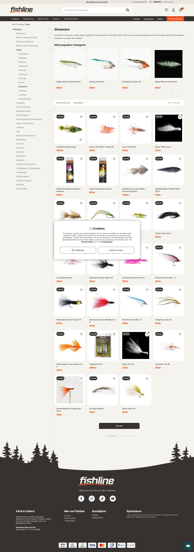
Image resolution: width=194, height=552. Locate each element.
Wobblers (31, 185)
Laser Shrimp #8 (129, 147)
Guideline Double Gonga (66, 147)
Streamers (23, 86)
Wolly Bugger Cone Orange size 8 (69, 365)
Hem (13, 24)
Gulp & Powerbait (23, 107)
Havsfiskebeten (31, 115)
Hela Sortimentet (71, 19)
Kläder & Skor (43, 19)
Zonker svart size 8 (163, 233)
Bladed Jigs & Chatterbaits (27, 46)
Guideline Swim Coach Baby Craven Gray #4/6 (133, 190)
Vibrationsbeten (22, 176)
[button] (165, 2)
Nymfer (22, 82)
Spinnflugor (20, 156)
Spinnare (31, 152)
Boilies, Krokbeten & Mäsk (31, 37)
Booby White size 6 (163, 147)
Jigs (18, 131)
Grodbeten (20, 103)
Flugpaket (23, 58)
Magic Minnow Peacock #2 (166, 82)
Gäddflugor (23, 66)
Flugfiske (15, 19)
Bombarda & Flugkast (31, 41)
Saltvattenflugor (25, 99)
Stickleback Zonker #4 (131, 82)
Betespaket (31, 33)
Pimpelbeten (31, 140)
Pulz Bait (19, 144)
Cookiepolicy (106, 242)
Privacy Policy (87, 242)
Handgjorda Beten (31, 111)
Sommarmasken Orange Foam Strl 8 (68, 409)
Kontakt (95, 515)
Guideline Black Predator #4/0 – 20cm (168, 190)
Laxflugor (22, 95)
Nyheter (136, 19)
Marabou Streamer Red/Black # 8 (102, 321)
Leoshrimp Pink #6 (64, 278)
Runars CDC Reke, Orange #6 (101, 147)
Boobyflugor (23, 54)
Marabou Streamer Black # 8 (101, 278)
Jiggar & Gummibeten (31, 123)
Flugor (27, 24)
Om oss (67, 515)
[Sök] (97, 10)
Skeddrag (20, 148)
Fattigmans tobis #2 (163, 320)
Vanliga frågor (97, 517)
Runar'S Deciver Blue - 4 (132, 320)
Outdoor (56, 19)
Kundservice (139, 2)
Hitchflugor (23, 74)
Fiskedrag (20, 24)
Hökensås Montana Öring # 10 (68, 320)
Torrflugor (22, 78)
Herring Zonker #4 (96, 82)
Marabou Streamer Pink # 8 (133, 278)
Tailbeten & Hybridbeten (26, 164)
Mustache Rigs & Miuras (26, 135)
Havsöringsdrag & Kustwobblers (31, 119)
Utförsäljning (175, 19)
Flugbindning (28, 19)
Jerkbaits (20, 127)
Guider (160, 19)
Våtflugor (22, 62)
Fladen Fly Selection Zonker (100, 189)
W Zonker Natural (96, 408)
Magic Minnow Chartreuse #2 (68, 82)
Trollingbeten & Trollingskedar (31, 168)
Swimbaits (31, 160)
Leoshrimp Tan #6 (162, 364)
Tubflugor (22, 70)
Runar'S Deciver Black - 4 (165, 278)
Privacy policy (70, 518)
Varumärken (148, 19)
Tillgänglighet (69, 520)
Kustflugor (23, 91)
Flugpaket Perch (96, 364)
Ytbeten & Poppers (24, 180)
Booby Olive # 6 (128, 408)
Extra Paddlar (21, 189)
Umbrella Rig (21, 172)
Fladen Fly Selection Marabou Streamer (68, 190)
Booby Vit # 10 (128, 364)
